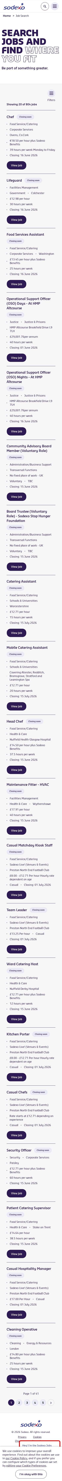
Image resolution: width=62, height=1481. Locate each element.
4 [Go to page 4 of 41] (35, 1403)
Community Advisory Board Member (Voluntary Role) (29, 448)
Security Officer (19, 1150)
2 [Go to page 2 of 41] (19, 1403)
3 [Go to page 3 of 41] (27, 1403)
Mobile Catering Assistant (27, 647)
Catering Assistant (21, 581)
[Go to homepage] (14, 6)
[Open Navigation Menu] (55, 6)
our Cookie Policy (16, 1458)
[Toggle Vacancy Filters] (51, 98)
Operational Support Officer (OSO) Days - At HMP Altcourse (29, 303)
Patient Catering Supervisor (29, 1208)
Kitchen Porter (18, 1034)
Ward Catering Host (22, 964)
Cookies (37, 1437)
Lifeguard (14, 180)
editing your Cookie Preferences (26, 1465)
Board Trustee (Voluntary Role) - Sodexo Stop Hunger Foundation (28, 516)
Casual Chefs (17, 1092)
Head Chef (15, 721)
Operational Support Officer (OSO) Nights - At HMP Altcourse (29, 377)
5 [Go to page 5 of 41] (43, 1403)
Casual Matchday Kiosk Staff (29, 845)
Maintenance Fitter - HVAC (28, 784)
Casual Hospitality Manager (29, 1268)
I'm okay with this (31, 1474)
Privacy (22, 1437)
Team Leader (17, 910)
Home (7, 16)
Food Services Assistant (25, 234)
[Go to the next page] (51, 1402)
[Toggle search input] (45, 6)
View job (16, 165)
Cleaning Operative (22, 1329)
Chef (10, 117)
